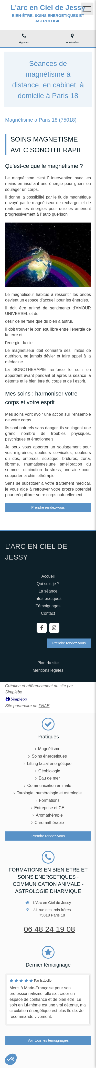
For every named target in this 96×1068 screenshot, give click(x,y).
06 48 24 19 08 (49, 929)
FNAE (44, 706)
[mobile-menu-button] (87, 9)
